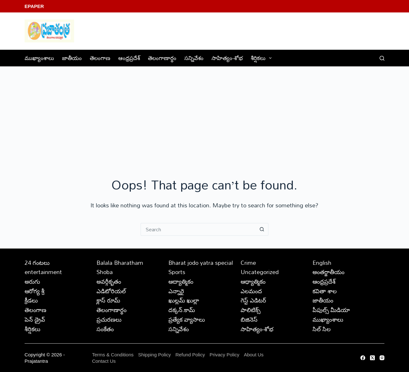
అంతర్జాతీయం (328, 272)
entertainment (43, 272)
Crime (248, 262)
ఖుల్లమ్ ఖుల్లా (183, 300)
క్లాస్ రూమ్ (108, 300)
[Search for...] (198, 229)
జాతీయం (72, 58)
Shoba (104, 272)
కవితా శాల (325, 291)
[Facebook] (362, 357)
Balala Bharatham (119, 262)
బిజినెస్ (249, 319)
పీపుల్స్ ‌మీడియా (331, 310)
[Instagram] (382, 357)
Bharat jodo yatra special (200, 262)
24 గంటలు (37, 262)
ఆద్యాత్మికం (180, 281)
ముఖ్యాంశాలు (39, 58)
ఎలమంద (251, 291)
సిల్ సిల (322, 329)
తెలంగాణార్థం (162, 58)
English (322, 262)
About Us (254, 354)
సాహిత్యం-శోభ (227, 58)
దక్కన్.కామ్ (181, 310)
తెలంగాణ (100, 58)
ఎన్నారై (176, 291)
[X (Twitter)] (372, 357)
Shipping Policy (154, 354)
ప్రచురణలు (108, 319)
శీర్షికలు (262, 58)
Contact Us (104, 361)
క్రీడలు (31, 300)
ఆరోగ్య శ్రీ (34, 291)
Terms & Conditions (113, 354)
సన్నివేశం (194, 58)
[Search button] (262, 229)
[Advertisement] (204, 114)
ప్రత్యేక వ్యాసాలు (186, 319)
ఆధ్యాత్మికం (253, 281)
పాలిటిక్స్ (250, 310)
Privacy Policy (225, 354)
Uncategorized (260, 272)
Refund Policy (190, 354)
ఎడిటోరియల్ (111, 291)
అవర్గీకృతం (108, 281)
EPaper (34, 6)
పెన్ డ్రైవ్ (35, 319)
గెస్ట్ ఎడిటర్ (253, 300)
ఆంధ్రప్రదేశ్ (129, 58)
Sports (176, 272)
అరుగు (32, 281)
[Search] (382, 58)
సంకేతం (105, 329)
